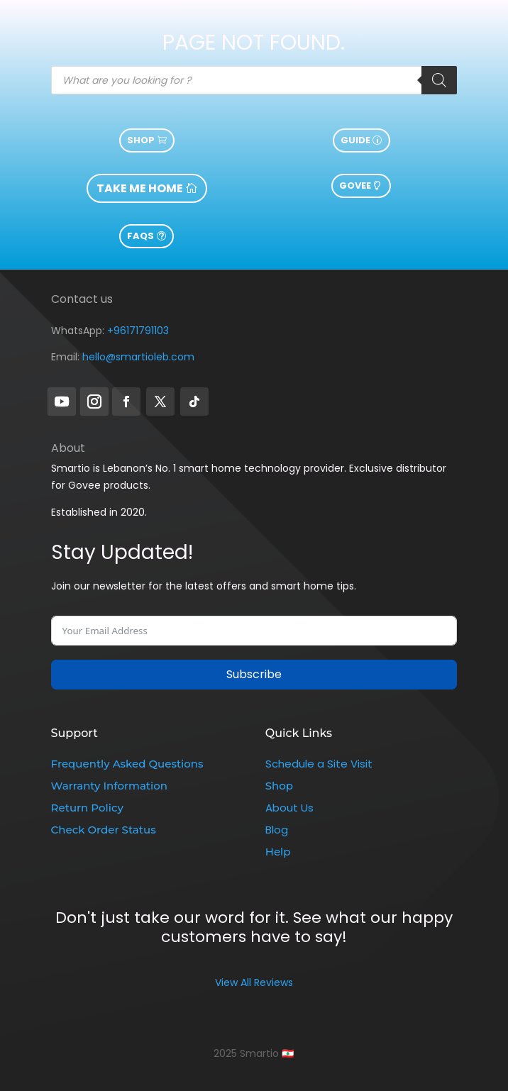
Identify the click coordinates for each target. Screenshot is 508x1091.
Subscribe (254, 674)
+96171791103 (138, 330)
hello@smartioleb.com (138, 357)
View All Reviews (254, 982)
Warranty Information (109, 785)
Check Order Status (103, 829)
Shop (141, 140)
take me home (139, 188)
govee (355, 185)
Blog (276, 829)
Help (278, 851)
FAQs (140, 236)
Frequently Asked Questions (127, 763)
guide (355, 140)
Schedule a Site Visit (318, 763)
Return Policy (87, 807)
